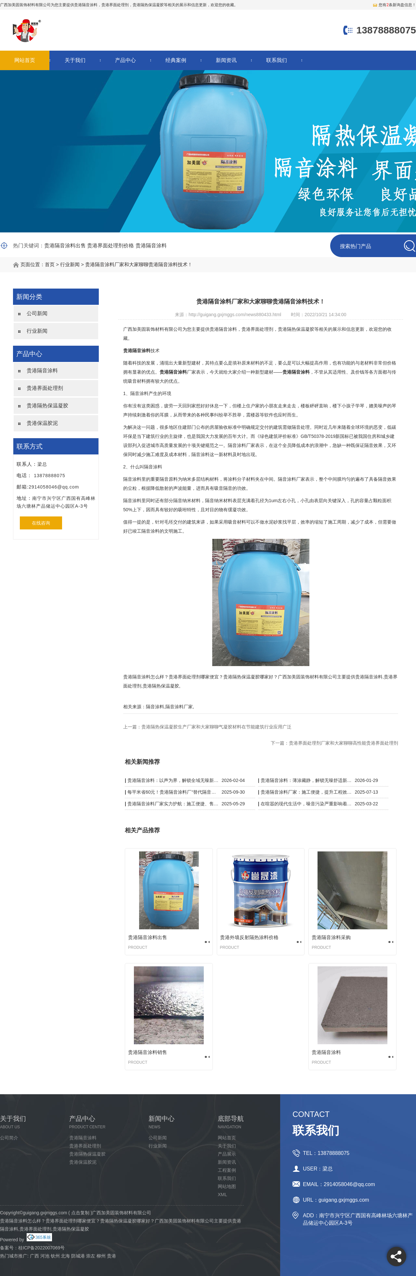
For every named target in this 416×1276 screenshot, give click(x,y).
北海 (65, 1255)
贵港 (111, 1255)
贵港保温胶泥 (42, 423)
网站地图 (227, 1186)
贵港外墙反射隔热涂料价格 (249, 937)
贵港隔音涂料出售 (65, 245)
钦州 (55, 1255)
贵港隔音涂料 (86, 5)
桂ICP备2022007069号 (41, 1247)
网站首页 (24, 60)
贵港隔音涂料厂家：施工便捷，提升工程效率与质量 (306, 792)
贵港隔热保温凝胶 (47, 405)
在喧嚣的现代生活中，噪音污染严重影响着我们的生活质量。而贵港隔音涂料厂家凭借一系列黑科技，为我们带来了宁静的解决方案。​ (306, 803)
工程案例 (227, 1170)
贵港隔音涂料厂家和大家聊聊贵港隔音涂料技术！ (138, 264)
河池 (44, 1255)
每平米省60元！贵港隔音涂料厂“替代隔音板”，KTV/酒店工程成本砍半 (173, 792)
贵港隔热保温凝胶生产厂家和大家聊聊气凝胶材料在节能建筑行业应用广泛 (216, 726)
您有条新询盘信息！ (394, 5)
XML (222, 1194)
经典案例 (175, 60)
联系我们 (276, 60)
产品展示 (227, 1154)
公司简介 (9, 1137)
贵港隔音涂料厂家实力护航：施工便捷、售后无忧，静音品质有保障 (173, 803)
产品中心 (125, 60)
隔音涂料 (155, 706)
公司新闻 (37, 313)
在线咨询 (41, 523)
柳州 (101, 1255)
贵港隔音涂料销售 (147, 1052)
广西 (34, 1255)
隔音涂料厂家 (179, 706)
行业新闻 (70, 264)
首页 (50, 264)
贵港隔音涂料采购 (331, 937)
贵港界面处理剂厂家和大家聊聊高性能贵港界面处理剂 (343, 743)
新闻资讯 (226, 60)
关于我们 (75, 60)
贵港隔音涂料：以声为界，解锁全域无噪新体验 (173, 780)
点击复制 (80, 1212)
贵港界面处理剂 (45, 388)
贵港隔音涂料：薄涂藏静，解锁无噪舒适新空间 (306, 780)
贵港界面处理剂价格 (110, 245)
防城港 (78, 1255)
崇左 (90, 1255)
